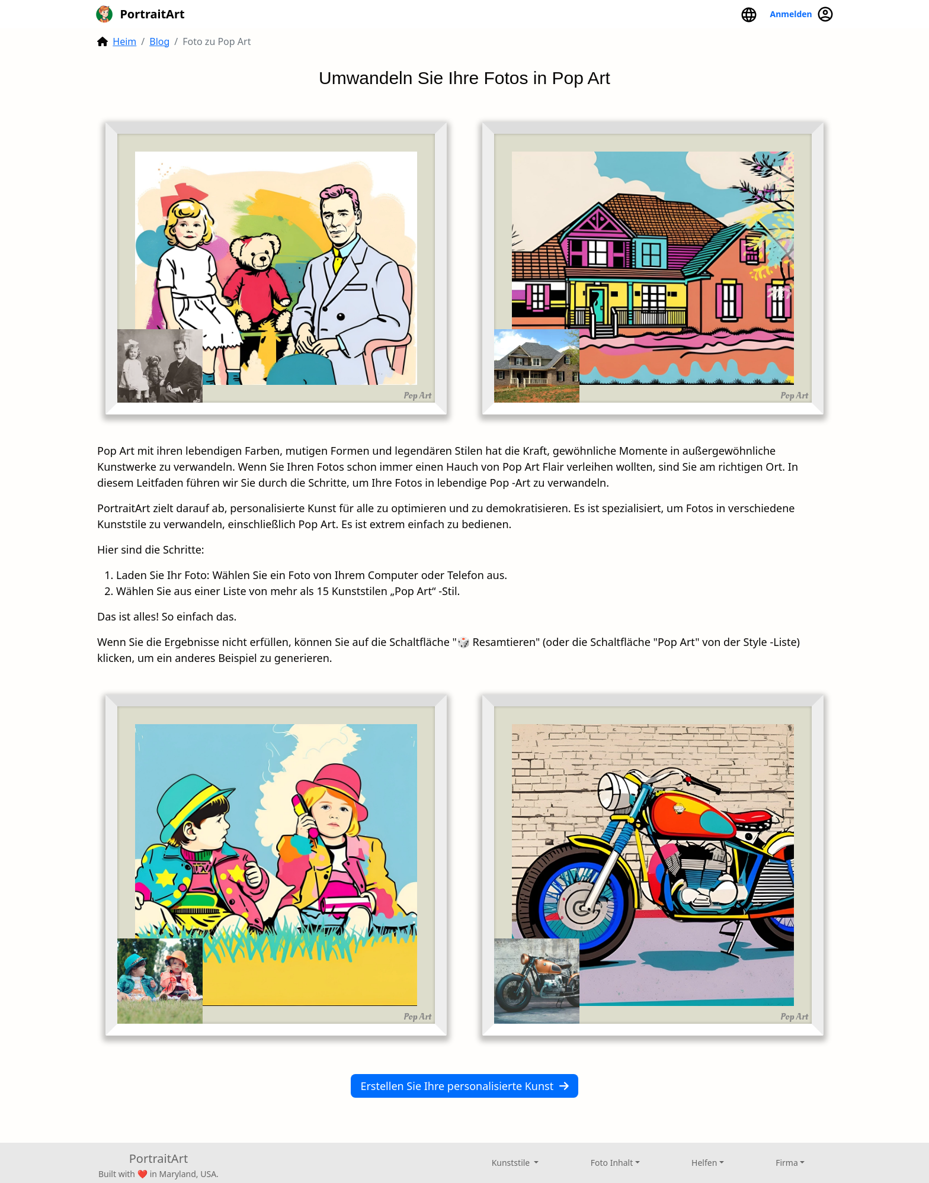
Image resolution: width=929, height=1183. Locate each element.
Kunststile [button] (512, 1162)
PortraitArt (158, 1158)
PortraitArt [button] (140, 14)
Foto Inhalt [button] (612, 1162)
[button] (749, 14)
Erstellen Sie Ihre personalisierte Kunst (464, 1086)
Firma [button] (787, 1162)
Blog (159, 41)
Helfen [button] (704, 1162)
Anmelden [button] (802, 14)
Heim (124, 41)
